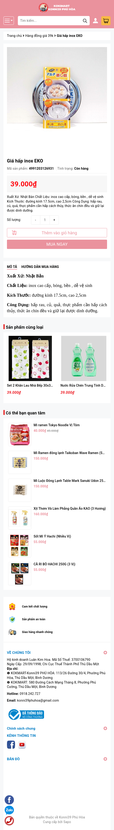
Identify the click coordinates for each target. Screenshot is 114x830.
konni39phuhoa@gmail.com (38, 700)
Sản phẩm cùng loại (24, 327)
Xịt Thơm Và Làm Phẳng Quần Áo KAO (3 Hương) (70, 508)
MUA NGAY (57, 244)
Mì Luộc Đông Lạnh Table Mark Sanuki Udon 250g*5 (72, 481)
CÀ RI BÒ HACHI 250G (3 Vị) (54, 564)
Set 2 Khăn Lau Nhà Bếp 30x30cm (32, 385)
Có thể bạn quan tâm (25, 412)
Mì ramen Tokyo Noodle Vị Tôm (57, 425)
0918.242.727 (30, 694)
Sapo (67, 822)
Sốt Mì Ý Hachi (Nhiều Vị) (52, 536)
